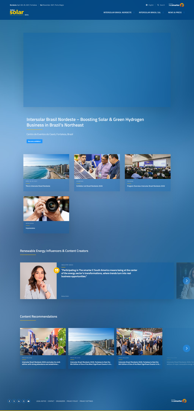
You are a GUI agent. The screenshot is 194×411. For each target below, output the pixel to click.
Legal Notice (41, 401)
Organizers (60, 401)
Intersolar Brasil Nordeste (118, 12)
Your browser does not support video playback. (97, 70)
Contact (51, 401)
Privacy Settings (86, 401)
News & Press (175, 12)
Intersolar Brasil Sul (150, 12)
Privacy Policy (72, 401)
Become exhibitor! (34, 141)
